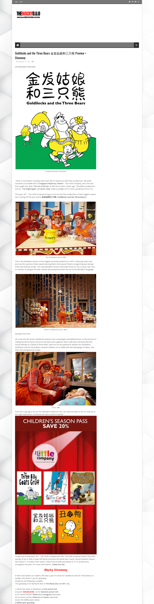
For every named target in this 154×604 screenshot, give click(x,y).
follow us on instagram (42, 594)
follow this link (58, 564)
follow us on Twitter (41, 597)
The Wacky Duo (52, 584)
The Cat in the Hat (41, 186)
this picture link (50, 589)
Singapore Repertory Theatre (51, 183)
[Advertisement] (95, 23)
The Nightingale (29, 189)
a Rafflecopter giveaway (25, 603)
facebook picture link (49, 592)
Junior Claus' (46, 189)
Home (16, 2)
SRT (64, 257)
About (20, 2)
